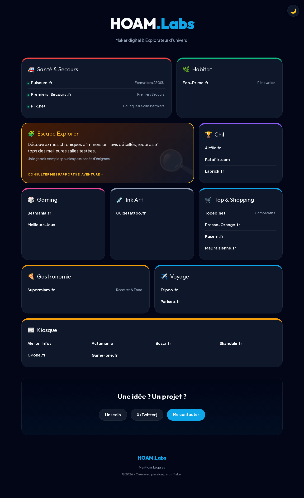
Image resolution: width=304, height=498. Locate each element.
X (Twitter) (147, 414)
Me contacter (186, 414)
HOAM (152, 458)
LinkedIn (113, 414)
